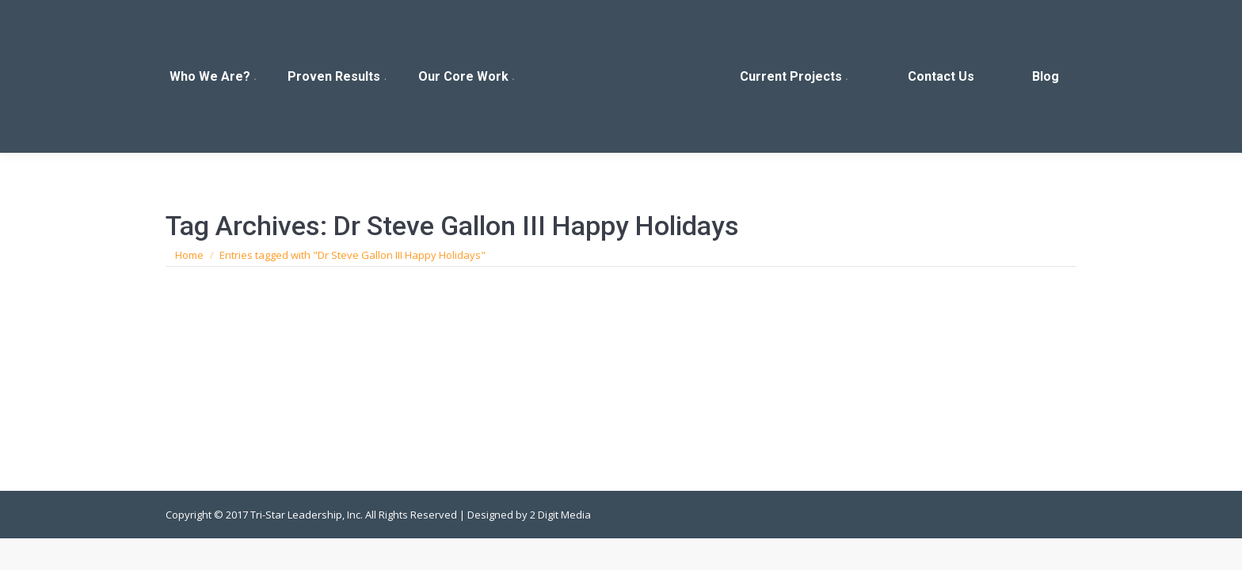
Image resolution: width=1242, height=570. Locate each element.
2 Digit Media (560, 514)
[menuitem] (214, 76)
